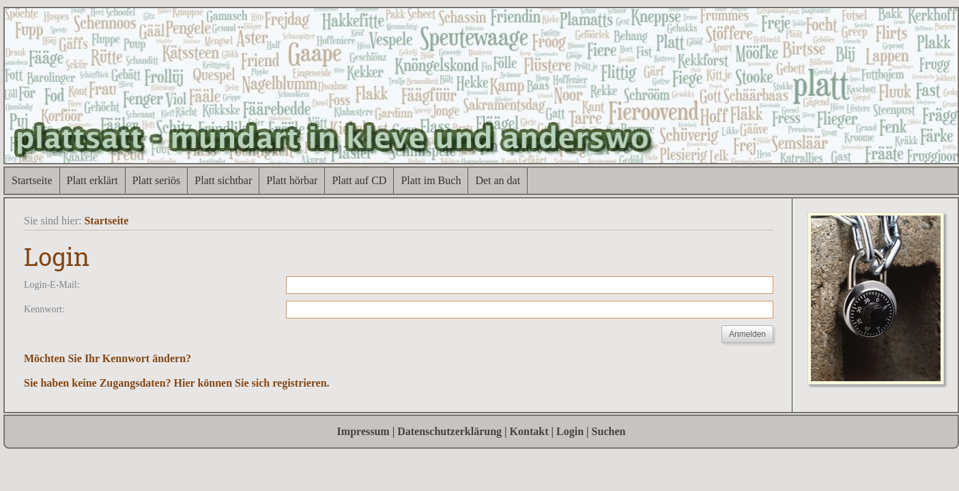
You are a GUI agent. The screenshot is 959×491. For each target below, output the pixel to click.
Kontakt (529, 431)
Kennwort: (44, 309)
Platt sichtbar (223, 180)
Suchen (609, 431)
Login (570, 431)
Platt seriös (156, 180)
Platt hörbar (291, 180)
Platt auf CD (359, 180)
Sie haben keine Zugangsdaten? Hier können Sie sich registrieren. (177, 383)
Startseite (32, 180)
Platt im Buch (431, 180)
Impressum (363, 431)
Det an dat (497, 180)
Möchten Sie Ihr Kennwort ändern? (107, 358)
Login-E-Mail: (52, 285)
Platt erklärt (92, 180)
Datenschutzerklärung (449, 431)
